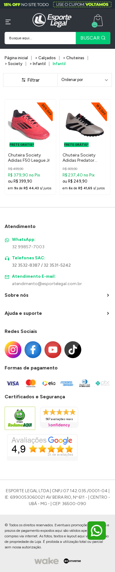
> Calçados (45, 58)
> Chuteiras (73, 58)
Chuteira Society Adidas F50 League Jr (29, 158)
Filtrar (30, 80)
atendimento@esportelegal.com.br (47, 283)
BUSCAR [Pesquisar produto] (93, 38)
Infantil (59, 63)
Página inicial (16, 58)
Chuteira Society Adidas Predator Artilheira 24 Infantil (82, 158)
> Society (13, 63)
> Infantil (37, 63)
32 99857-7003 (28, 246)
